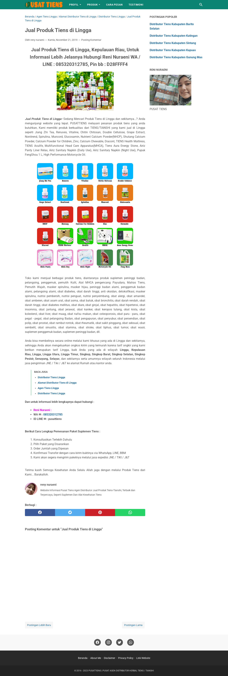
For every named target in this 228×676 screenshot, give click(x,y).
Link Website (143, 658)
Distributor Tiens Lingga (51, 377)
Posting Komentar (91, 39)
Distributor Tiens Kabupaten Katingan (174, 35)
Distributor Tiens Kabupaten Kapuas (173, 50)
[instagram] (108, 642)
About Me (95, 658)
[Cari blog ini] (201, 4)
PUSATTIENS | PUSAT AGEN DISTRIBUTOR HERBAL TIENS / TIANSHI (121, 670)
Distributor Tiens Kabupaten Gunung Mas (176, 57)
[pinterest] (100, 512)
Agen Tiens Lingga (48, 388)
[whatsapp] (130, 512)
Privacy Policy (125, 658)
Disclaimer (109, 658)
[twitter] (70, 512)
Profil (74, 4)
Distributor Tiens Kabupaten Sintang (173, 43)
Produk (92, 4)
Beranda (82, 658)
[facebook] (40, 512)
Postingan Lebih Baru (39, 625)
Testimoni (136, 4)
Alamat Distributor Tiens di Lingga (57, 382)
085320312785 (53, 414)
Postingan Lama (133, 625)
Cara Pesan (114, 4)
